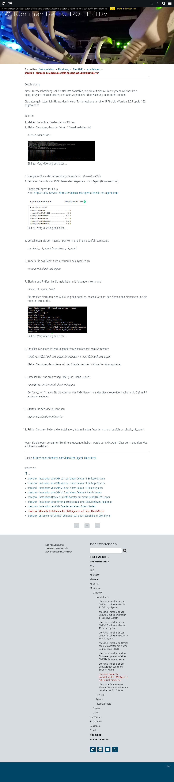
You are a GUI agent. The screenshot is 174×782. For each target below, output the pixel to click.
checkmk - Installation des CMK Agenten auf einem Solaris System (62, 506)
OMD (95, 712)
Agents (99, 699)
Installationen (93, 69)
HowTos (100, 694)
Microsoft (94, 574)
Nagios (96, 708)
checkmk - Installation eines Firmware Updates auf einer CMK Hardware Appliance (70, 501)
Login (168, 766)
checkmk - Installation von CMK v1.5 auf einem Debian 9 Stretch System (65, 492)
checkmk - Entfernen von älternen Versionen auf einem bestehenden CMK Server (69, 515)
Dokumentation (46, 69)
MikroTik (94, 583)
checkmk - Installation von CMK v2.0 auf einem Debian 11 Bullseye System (66, 483)
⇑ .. (27, 473)
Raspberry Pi (96, 721)
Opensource (96, 717)
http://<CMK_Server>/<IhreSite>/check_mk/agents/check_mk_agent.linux (76, 193)
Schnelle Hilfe (99, 739)
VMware (94, 579)
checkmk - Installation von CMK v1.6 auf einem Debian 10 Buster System (65, 487)
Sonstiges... (96, 725)
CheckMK (78, 69)
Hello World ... (99, 557)
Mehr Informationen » (127, 8)
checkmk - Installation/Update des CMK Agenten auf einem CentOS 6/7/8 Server (69, 497)
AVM (92, 565)
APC (92, 570)
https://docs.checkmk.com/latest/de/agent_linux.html (64, 458)
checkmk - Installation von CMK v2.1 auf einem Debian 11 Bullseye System (66, 478)
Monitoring (63, 69)
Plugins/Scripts (103, 703)
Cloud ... (94, 730)
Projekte (96, 735)
